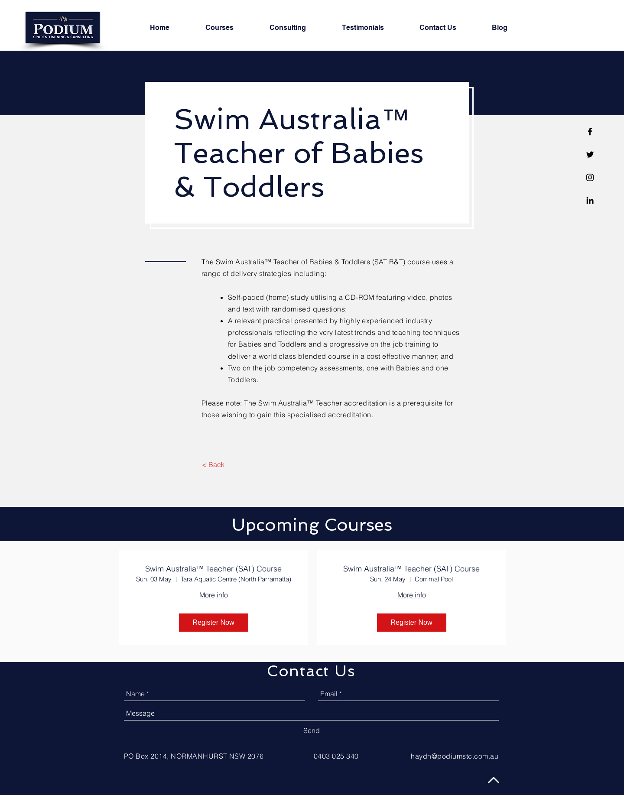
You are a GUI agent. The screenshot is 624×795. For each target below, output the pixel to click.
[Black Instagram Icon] (590, 177)
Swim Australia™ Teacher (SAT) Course (213, 569)
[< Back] (213, 464)
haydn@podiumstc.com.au (454, 756)
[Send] (311, 730)
